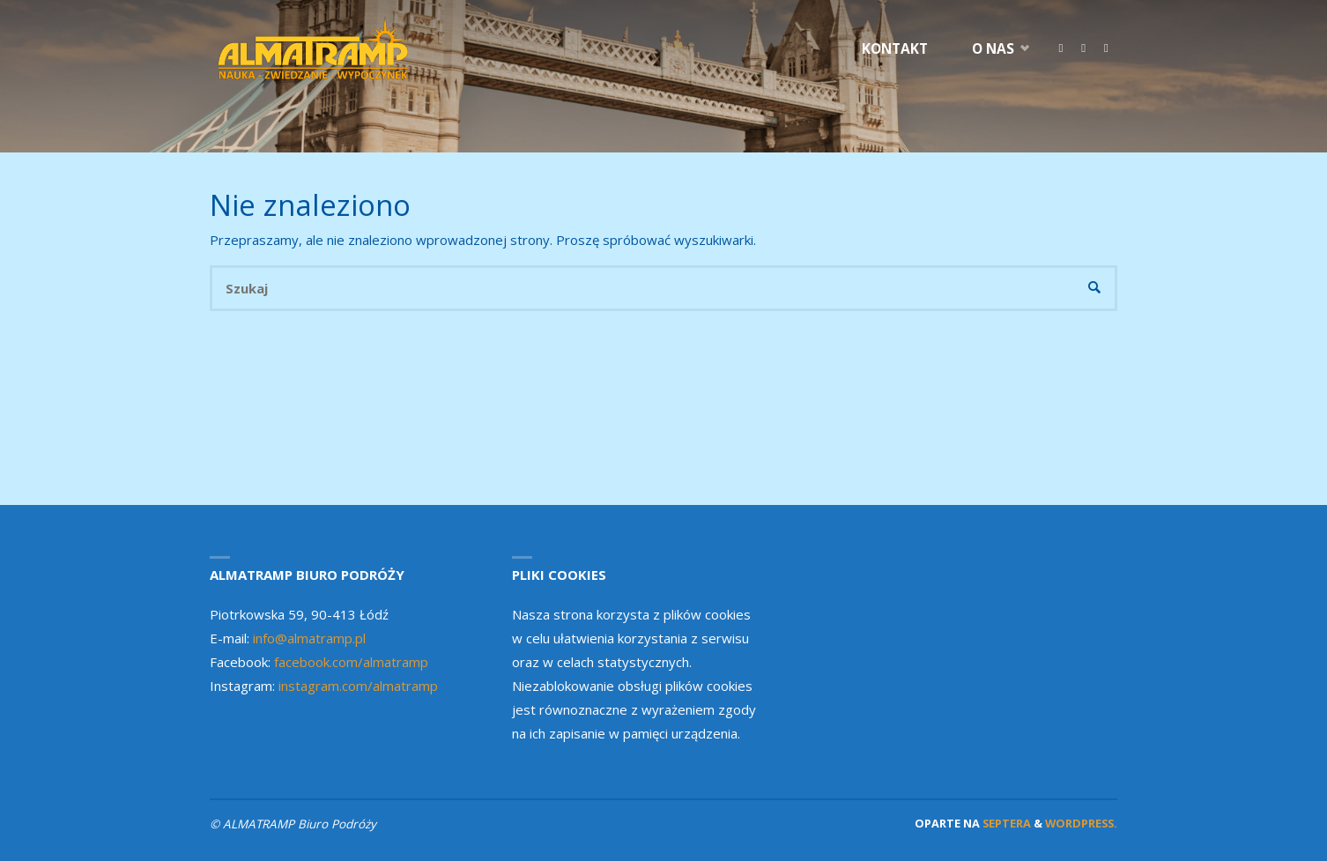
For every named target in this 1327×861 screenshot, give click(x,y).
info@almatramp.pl (309, 638)
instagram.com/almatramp (358, 685)
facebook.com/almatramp (351, 662)
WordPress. (1081, 823)
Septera (1005, 823)
